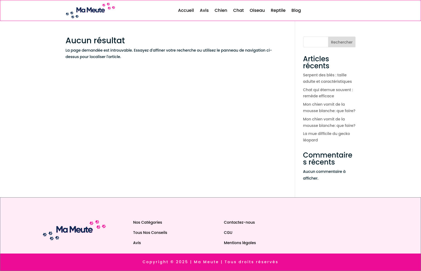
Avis (204, 10)
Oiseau (257, 10)
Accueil (186, 10)
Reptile (278, 10)
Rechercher (342, 42)
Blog (296, 10)
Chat (238, 10)
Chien (221, 10)
